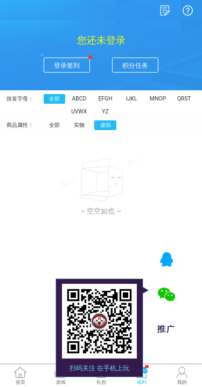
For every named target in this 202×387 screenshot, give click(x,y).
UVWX (75, 100)
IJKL (122, 88)
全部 (53, 88)
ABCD (74, 88)
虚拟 (98, 112)
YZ (98, 100)
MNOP (145, 88)
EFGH (98, 88)
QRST (169, 88)
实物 (75, 112)
